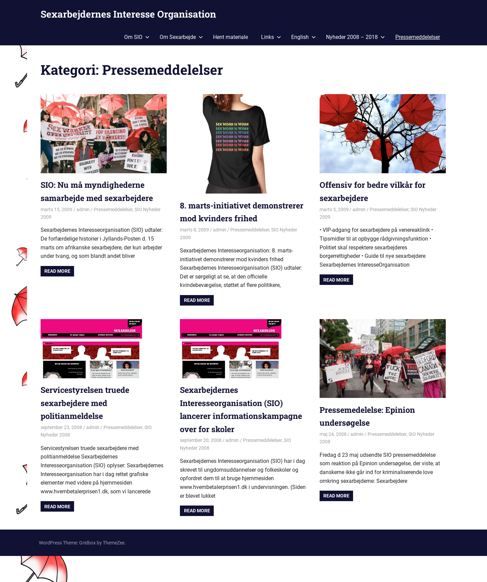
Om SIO (136, 37)
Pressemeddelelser (417, 37)
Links (271, 37)
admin (83, 209)
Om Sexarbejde (181, 37)
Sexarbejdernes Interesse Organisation (128, 14)
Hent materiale (230, 37)
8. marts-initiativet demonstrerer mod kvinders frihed (234, 218)
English (303, 37)
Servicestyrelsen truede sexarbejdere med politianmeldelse (87, 416)
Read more (57, 271)
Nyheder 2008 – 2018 (355, 37)
